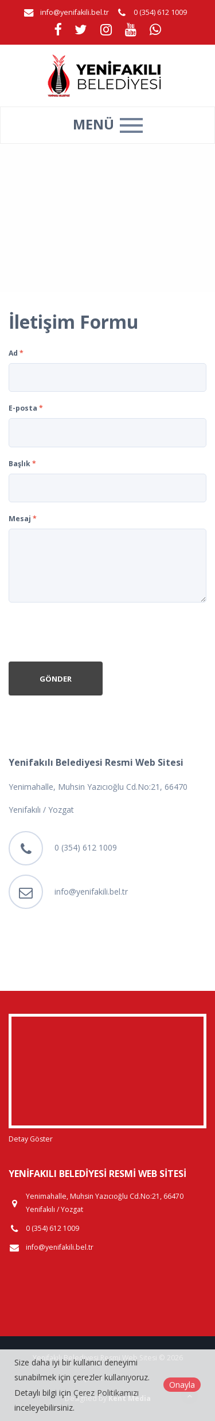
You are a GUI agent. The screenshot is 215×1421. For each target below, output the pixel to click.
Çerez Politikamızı (106, 1392)
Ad (16, 353)
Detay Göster (31, 1139)
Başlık (22, 464)
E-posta (26, 408)
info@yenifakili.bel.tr (74, 12)
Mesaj (23, 518)
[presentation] (96, 633)
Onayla (182, 1384)
